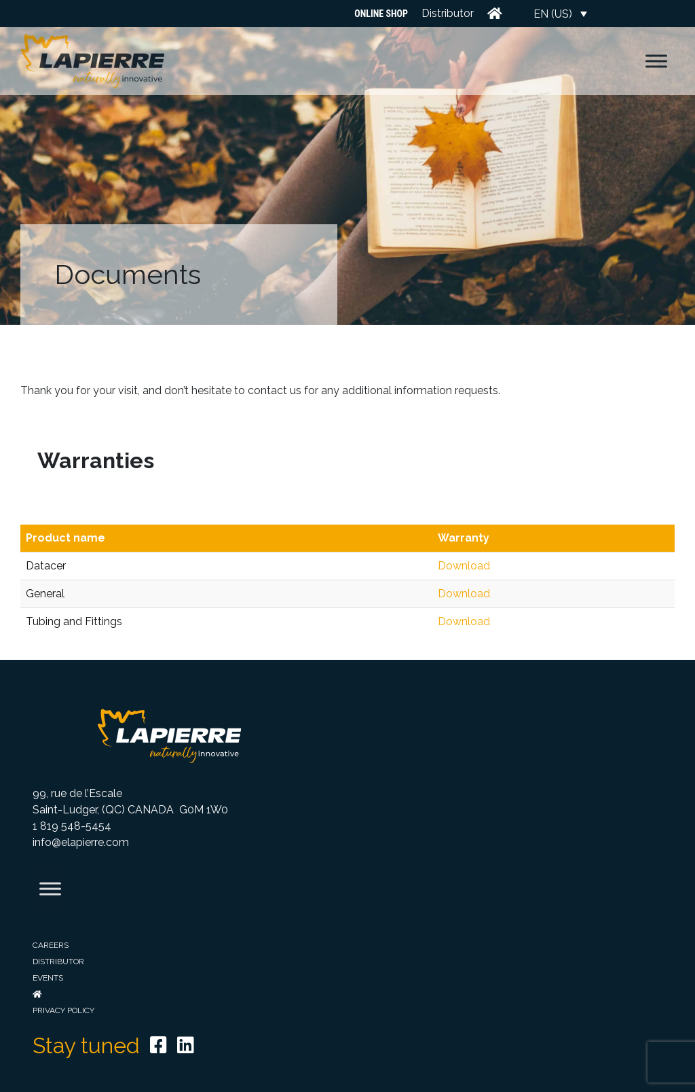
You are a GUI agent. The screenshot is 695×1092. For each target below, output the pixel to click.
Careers (51, 945)
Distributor (447, 13)
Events (48, 978)
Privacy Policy (63, 1010)
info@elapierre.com (81, 842)
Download (464, 565)
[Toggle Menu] (656, 60)
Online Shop (381, 13)
